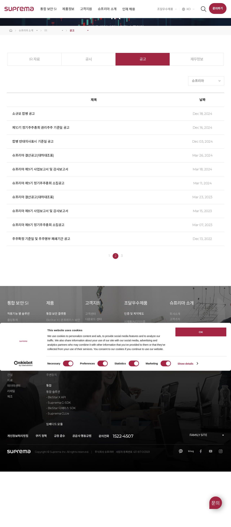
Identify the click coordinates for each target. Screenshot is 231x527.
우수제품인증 (132, 388)
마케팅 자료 (92, 380)
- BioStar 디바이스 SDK (61, 463)
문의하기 (218, 8)
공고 (72, 86)
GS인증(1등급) (132, 382)
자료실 (128, 398)
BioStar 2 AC (54, 391)
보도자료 (175, 385)
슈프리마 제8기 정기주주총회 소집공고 (38, 280)
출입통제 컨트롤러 (57, 408)
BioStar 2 (52, 386)
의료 (9, 435)
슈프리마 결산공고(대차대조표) (33, 211)
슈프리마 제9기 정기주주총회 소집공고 (38, 239)
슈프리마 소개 (26, 86)
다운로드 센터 (93, 374)
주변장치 (51, 430)
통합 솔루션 (53, 447)
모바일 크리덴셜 (55, 425)
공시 (88, 114)
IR (45, 86)
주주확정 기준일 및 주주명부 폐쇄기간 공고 (41, 294)
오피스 (11, 419)
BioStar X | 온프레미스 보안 (63, 375)
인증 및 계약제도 (134, 369)
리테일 (11, 446)
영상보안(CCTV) (17, 381)
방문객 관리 (14, 386)
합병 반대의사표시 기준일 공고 (33, 197)
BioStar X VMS (56, 381)
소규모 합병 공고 (23, 169)
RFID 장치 (52, 419)
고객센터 (90, 369)
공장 (9, 425)
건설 (9, 430)
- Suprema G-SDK (58, 458)
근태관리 (12, 402)
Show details (185, 519)
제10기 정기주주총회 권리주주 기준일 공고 (40, 183)
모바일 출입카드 (16, 397)
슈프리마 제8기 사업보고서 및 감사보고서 (40, 266)
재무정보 (196, 114)
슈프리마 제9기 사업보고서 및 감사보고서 (40, 225)
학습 (87, 385)
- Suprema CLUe (57, 469)
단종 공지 (90, 391)
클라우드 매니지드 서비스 (22, 391)
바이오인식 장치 (55, 414)
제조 (9, 452)
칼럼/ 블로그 (177, 391)
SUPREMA (19, 10)
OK (201, 488)
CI (171, 380)
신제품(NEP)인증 (134, 377)
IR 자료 (34, 114)
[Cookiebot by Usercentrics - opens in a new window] (23, 520)
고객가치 (175, 374)
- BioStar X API (56, 452)
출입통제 (12, 375)
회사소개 (175, 369)
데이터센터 (13, 441)
